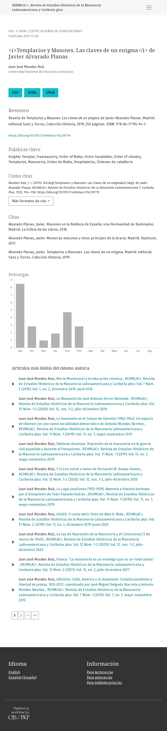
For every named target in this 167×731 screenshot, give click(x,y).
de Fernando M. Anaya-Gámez (98, 469)
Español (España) (22, 677)
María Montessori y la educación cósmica (89, 379)
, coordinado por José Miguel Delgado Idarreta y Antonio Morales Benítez (86, 584)
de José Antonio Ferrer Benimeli (92, 399)
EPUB (50, 93)
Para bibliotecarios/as (104, 683)
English (14, 672)
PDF (15, 93)
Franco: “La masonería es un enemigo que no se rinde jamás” (105, 559)
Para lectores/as (100, 672)
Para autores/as (99, 677)
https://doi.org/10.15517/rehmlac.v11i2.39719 (39, 135)
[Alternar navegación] (149, 7)
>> (35, 615)
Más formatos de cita (29, 201)
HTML (32, 93)
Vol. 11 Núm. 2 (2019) (23, 31)
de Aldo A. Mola (90, 514)
